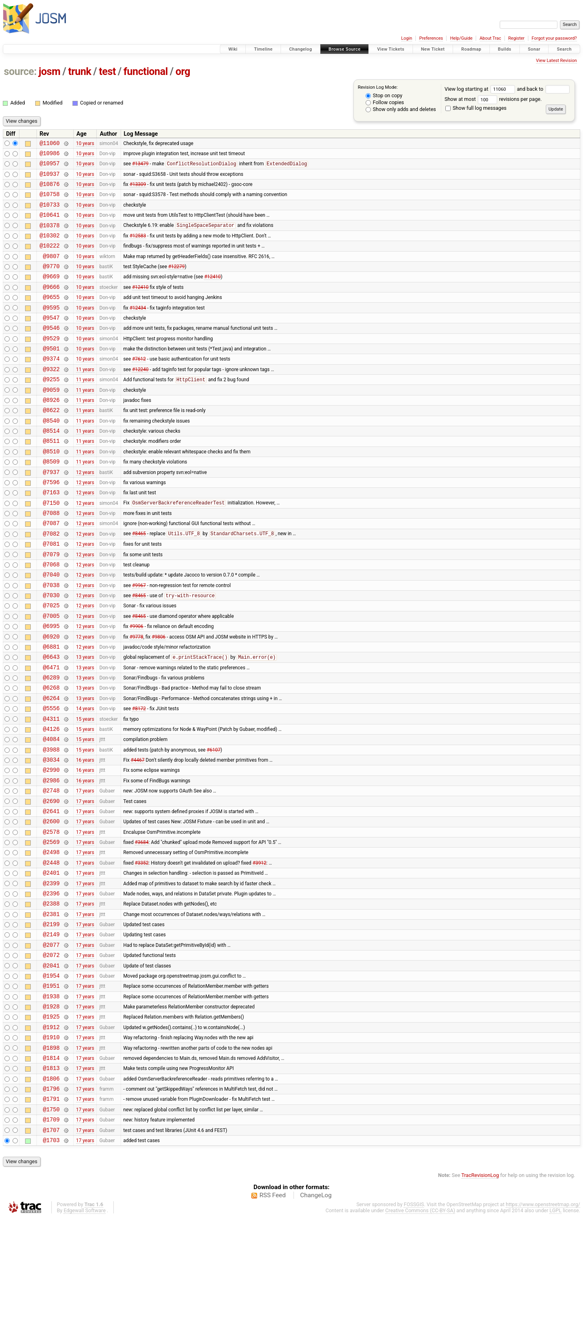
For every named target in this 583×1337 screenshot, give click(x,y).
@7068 (51, 615)
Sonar (534, 49)
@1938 (51, 1098)
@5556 (51, 776)
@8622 (51, 442)
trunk (79, 71)
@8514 (51, 466)
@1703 (51, 1259)
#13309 (138, 190)
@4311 (51, 788)
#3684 (142, 926)
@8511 (51, 477)
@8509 (51, 500)
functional (145, 71)
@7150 (51, 546)
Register (516, 38)
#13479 (140, 167)
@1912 (51, 1132)
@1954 (51, 1075)
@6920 (51, 696)
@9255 (51, 408)
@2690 (51, 880)
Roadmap (471, 49)
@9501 (51, 374)
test (107, 71)
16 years (85, 834)
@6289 (51, 741)
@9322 (51, 397)
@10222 (50, 259)
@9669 (51, 293)
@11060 (50, 144)
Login (406, 38)
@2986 (51, 857)
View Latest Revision (556, 60)
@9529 (51, 362)
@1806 (51, 1190)
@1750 (51, 1224)
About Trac (490, 38)
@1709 (51, 1236)
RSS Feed (273, 1314)
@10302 (50, 247)
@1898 (51, 1156)
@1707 (51, 1248)
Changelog (300, 49)
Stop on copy (384, 95)
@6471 (51, 730)
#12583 (138, 247)
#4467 (138, 834)
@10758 (50, 201)
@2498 (51, 937)
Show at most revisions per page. (493, 99)
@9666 (51, 305)
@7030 (51, 650)
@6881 (51, 707)
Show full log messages (475, 108)
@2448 (51, 949)
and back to (543, 89)
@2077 (51, 1040)
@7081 (51, 592)
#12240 (140, 396)
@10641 (50, 224)
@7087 (51, 569)
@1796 (51, 1201)
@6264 (51, 765)
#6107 (214, 822)
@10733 (50, 213)
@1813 (51, 1178)
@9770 (51, 282)
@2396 (51, 983)
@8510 (51, 489)
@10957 (50, 167)
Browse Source (345, 49)
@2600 (51, 902)
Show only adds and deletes (401, 109)
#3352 (142, 948)
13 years (85, 719)
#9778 (136, 695)
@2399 (51, 972)
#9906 (136, 684)
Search (564, 49)
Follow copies (385, 102)
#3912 (259, 948)
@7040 (51, 626)
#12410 (212, 293)
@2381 (51, 1006)
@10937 (50, 178)
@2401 (51, 960)
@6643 (51, 718)
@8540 (51, 454)
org (183, 71)
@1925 (51, 1121)
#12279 (176, 282)
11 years (85, 396)
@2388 (51, 994)
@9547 (51, 339)
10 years (85, 144)
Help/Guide (461, 38)
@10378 (50, 236)
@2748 (51, 868)
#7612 (139, 385)
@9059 (51, 420)
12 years (85, 512)
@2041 (51, 1064)
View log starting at (481, 89)
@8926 (51, 431)
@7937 (51, 512)
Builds (504, 49)
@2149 (51, 1029)
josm (49, 71)
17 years (85, 868)
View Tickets (390, 49)
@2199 (51, 1017)
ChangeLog (316, 1314)
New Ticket (433, 49)
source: (20, 71)
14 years (85, 776)
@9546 (51, 351)
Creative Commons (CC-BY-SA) (420, 1329)
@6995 (51, 684)
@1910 (51, 1144)
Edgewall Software (85, 1329)
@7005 (51, 673)
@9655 (51, 316)
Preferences (431, 38)
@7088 (51, 558)
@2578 (51, 914)
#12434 (138, 328)
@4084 (51, 810)
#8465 (139, 581)
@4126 (51, 799)
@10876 (50, 190)
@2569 (51, 925)
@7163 (51, 534)
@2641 (51, 891)
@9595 (51, 328)
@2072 (51, 1052)
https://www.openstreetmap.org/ (543, 1323)
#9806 (159, 695)
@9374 (51, 385)
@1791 (51, 1213)
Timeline (263, 49)
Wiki (233, 49)
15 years (85, 787)
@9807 (51, 270)
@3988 (51, 822)
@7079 (51, 604)
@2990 (51, 845)
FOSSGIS (414, 1323)
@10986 (50, 155)
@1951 (51, 1086)
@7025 (51, 661)
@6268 (51, 753)
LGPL (555, 1329)
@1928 (51, 1109)
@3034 (51, 833)
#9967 (139, 638)
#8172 (139, 776)
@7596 (51, 523)
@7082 (51, 581)
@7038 (51, 638)
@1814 (51, 1167)
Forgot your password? (554, 38)
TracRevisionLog (480, 1294)
